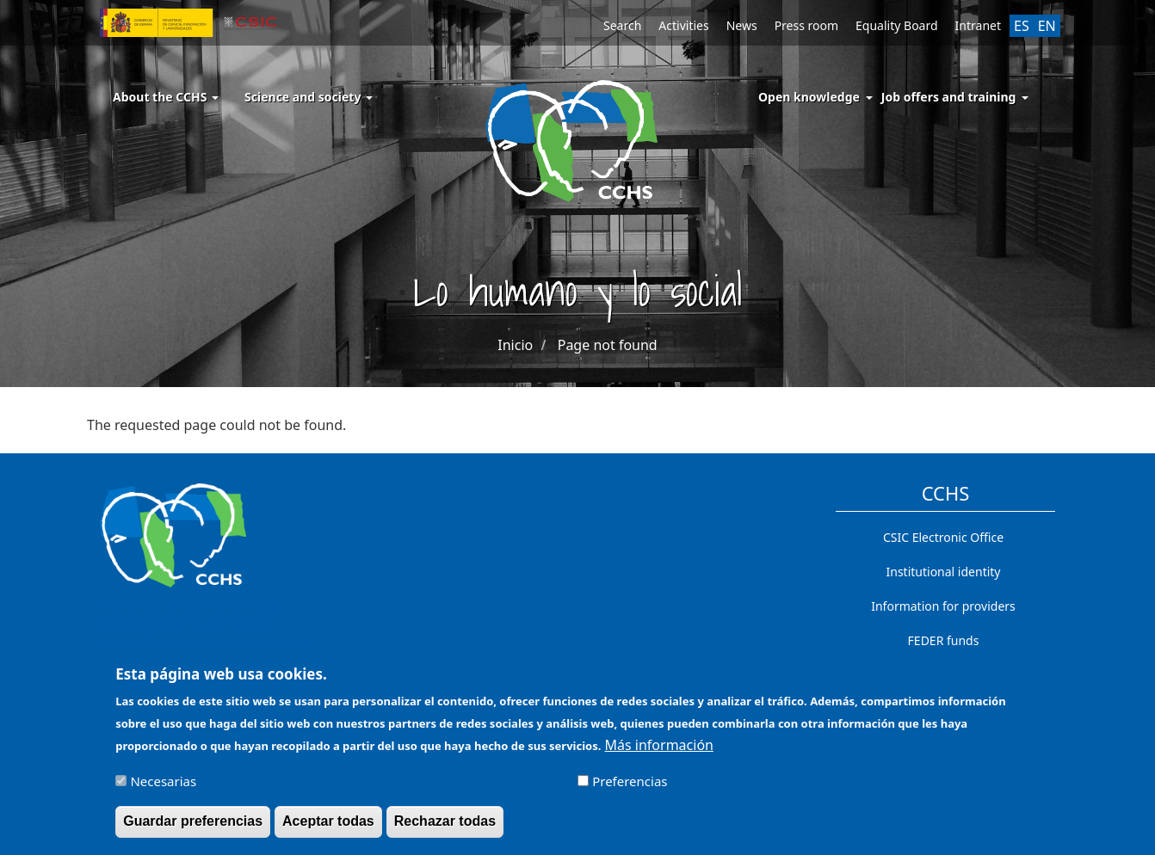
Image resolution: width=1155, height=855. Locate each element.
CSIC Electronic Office (943, 537)
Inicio (515, 344)
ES (1021, 25)
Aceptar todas (328, 828)
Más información (659, 751)
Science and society (308, 97)
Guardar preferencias (192, 828)
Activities (683, 25)
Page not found (608, 344)
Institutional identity (943, 571)
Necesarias (163, 788)
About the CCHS (166, 97)
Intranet (978, 25)
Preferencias (629, 788)
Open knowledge (809, 97)
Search (622, 25)
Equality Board (896, 25)
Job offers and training (948, 97)
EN (1047, 25)
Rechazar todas (445, 828)
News (741, 25)
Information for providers (943, 606)
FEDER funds (943, 640)
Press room (806, 25)
